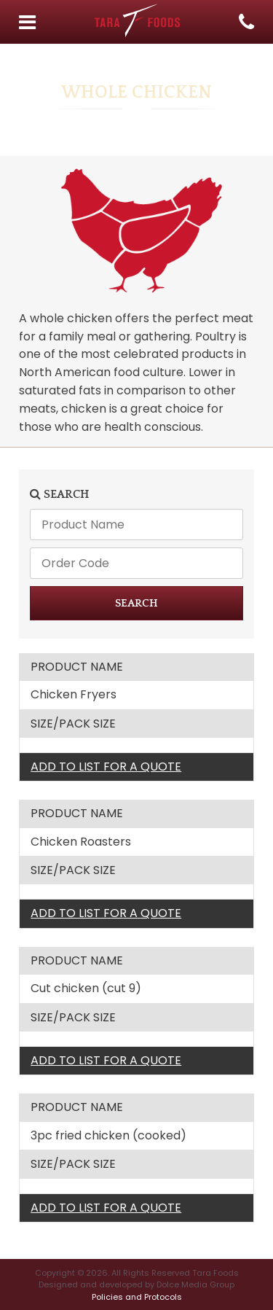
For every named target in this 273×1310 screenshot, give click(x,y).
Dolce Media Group (195, 1284)
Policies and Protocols (137, 1297)
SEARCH (136, 603)
